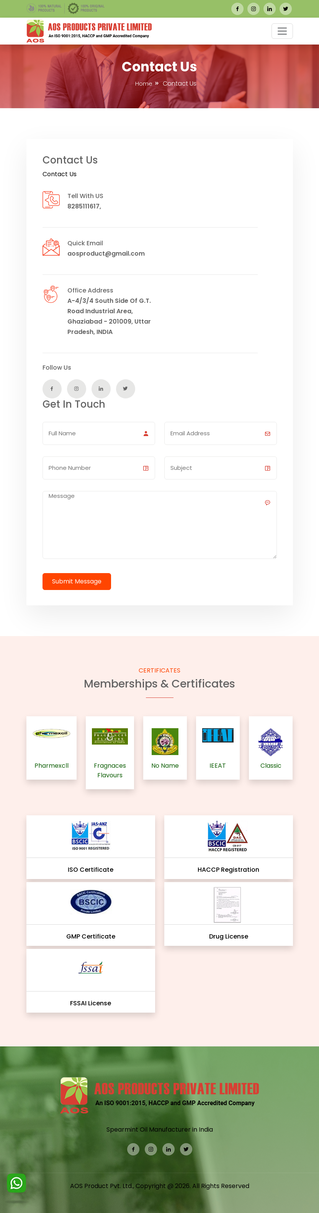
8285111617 (83, 206)
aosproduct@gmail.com (106, 253)
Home (143, 83)
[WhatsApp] (16, 1185)
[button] (282, 31)
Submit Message (76, 581)
